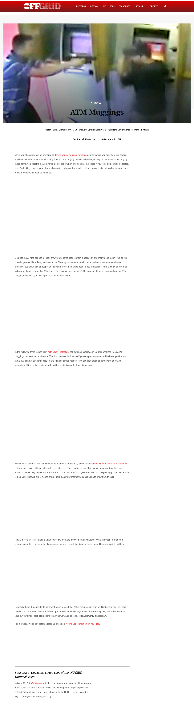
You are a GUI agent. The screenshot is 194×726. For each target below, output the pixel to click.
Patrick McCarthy (86, 139)
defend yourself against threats (70, 155)
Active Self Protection (58, 352)
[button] (165, 6)
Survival (97, 103)
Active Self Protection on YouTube (82, 624)
